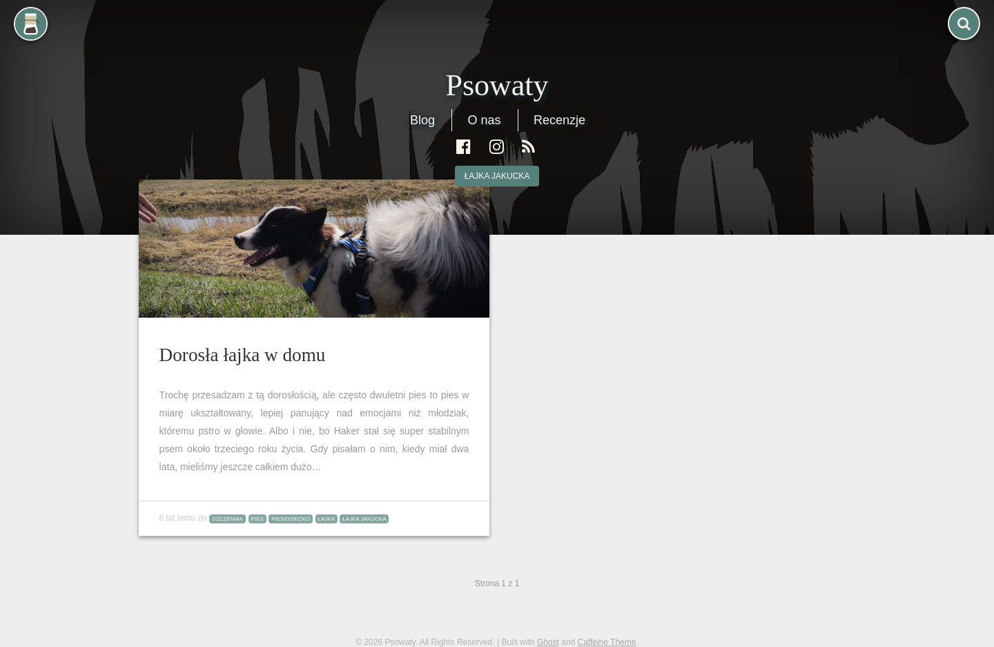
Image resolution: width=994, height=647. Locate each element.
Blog (422, 120)
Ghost (548, 642)
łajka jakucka (497, 176)
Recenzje (559, 120)
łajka (326, 519)
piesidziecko (290, 519)
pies (257, 519)
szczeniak (227, 519)
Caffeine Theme (606, 642)
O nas (483, 120)
